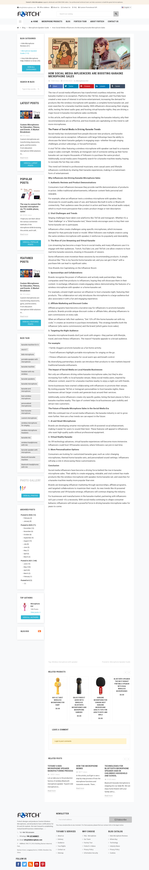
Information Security (91, 853)
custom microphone (29, 418)
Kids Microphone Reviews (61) (27, 44)
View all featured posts (30, 323)
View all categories (31, 68)
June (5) (26, 547)
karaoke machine (27, 367)
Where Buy (113, 839)
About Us (55, 7)
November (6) (28, 531)
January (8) (28, 521)
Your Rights (62, 846)
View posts (35, 612)
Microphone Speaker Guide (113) (28, 52)
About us (61, 836)
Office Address (43, 7)
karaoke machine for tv (30, 345)
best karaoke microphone (26, 412)
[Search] (87, 14)
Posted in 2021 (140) (29, 561)
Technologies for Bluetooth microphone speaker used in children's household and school (117, 771)
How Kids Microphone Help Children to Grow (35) (30, 59)
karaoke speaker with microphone (29, 451)
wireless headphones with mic (29, 444)
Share (55, 86)
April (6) (26, 554)
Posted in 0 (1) (26, 580)
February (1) (28, 576)
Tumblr (117, 86)
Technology (114, 843)
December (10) (29, 528)
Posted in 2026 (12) (28, 515)
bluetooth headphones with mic (30, 466)
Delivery (60, 839)
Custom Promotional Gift (87, 7)
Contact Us (65, 7)
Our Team (87, 839)
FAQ (74, 7)
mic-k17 (24, 350)
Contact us (61, 849)
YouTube (36, 864)
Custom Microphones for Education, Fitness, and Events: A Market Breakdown (30, 128)
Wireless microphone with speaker (64, 662)
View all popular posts (30, 243)
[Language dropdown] (126, 7)
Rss (30, 864)
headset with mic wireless (27, 373)
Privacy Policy (88, 849)
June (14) (27, 564)
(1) (25, 583)
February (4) (28, 518)
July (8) (26, 544)
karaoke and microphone (26, 390)
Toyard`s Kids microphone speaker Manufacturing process (60, 768)
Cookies (113, 853)
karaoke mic (26, 438)
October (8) (28, 534)
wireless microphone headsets (29, 431)
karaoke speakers (28, 379)
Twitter (71, 86)
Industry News (115, 846)
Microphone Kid (35, 605)
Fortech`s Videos (90, 846)
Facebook (18, 864)
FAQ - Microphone (90, 836)
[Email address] (82, 820)
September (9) (29, 538)
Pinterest (87, 86)
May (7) (26, 550)
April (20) (27, 570)
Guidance (61, 843)
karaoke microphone (29, 384)
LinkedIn (102, 86)
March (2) (27, 557)
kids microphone (27, 354)
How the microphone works (87, 767)
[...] (45, 829)
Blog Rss (30, 631)
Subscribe (121, 819)
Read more (24, 158)
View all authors (30, 617)
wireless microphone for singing (29, 424)
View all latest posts (30, 164)
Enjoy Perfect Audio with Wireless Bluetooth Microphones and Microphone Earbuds (79, 705)
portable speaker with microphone (29, 360)
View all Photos (30, 496)
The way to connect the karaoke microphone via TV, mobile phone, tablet (30, 208)
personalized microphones (26, 404)
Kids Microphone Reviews (119, 836)
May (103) (27, 567)
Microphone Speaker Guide (120, 662)
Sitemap (60, 853)
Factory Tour (88, 843)
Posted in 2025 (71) (28, 525)
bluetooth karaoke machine (28, 458)
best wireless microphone (26, 397)
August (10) (28, 541)
